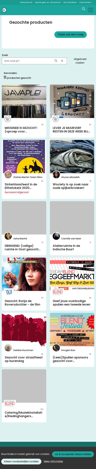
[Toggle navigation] (90, 10)
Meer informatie (53, 461)
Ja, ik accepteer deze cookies (73, 454)
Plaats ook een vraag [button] (70, 34)
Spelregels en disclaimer (48, 2)
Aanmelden (85, 2)
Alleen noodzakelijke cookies (21, 461)
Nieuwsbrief (26, 2)
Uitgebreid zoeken (80, 61)
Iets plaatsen (70, 2)
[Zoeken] (83, 9)
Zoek (5, 55)
